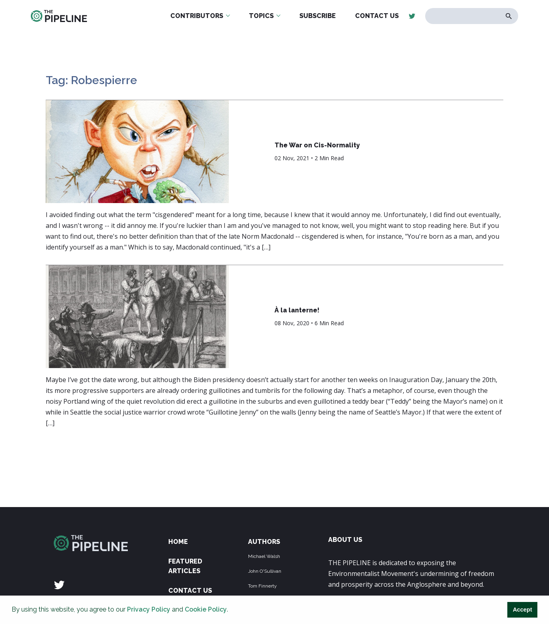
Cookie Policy (206, 609)
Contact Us (190, 590)
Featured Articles (185, 566)
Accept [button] (522, 609)
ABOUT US (345, 539)
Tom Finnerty (262, 586)
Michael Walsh (264, 556)
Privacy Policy (148, 609)
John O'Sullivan (264, 571)
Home (178, 541)
